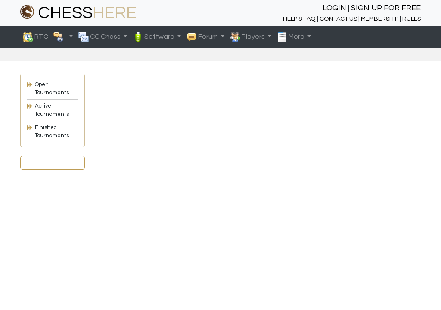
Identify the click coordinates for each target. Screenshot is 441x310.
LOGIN (334, 8)
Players (248, 37)
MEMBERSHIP (379, 19)
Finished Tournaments (52, 131)
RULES (411, 19)
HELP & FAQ (299, 19)
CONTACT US (338, 19)
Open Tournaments (52, 88)
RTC (45, 37)
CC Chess (100, 37)
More (291, 37)
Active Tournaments (52, 110)
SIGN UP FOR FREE (386, 8)
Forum (202, 37)
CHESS (78, 13)
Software (154, 37)
